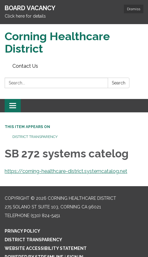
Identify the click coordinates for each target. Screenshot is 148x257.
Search (118, 82)
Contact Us (25, 66)
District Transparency (35, 137)
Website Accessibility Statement (46, 248)
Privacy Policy (22, 231)
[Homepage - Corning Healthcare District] (74, 42)
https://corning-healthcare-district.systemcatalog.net (66, 171)
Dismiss (133, 9)
